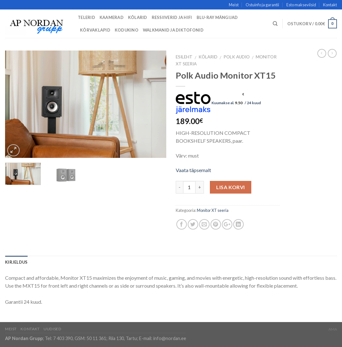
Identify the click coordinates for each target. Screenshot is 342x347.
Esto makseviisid (301, 4)
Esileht (184, 56)
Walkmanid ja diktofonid (173, 30)
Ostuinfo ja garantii (262, 4)
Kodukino (126, 30)
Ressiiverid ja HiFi (172, 17)
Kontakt (330, 4)
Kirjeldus (16, 262)
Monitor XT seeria (213, 210)
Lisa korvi (230, 187)
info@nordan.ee (169, 338)
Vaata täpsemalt (193, 170)
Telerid (86, 17)
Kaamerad (112, 17)
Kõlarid (137, 17)
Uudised (52, 328)
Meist (234, 4)
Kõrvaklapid (95, 30)
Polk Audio (236, 56)
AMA (332, 329)
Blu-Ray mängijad (217, 17)
